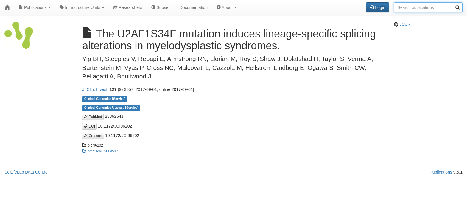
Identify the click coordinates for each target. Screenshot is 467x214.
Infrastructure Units (82, 7)
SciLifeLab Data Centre (26, 172)
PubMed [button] (93, 117)
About (227, 7)
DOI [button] (89, 126)
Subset (160, 7)
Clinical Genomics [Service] (104, 98)
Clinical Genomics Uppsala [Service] (111, 107)
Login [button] (377, 7)
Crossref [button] (93, 136)
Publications (35, 7)
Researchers (127, 7)
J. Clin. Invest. (95, 89)
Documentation (193, 7)
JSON (402, 24)
